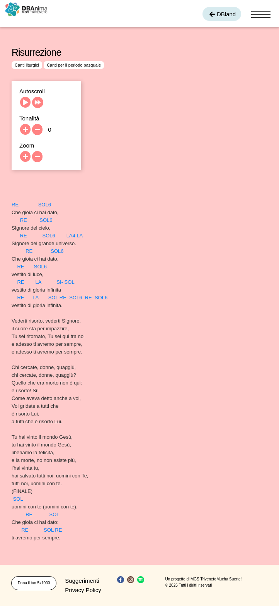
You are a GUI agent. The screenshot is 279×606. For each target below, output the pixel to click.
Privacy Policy (83, 590)
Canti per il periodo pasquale (74, 65)
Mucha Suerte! (229, 579)
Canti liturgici (27, 65)
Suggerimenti (82, 580)
